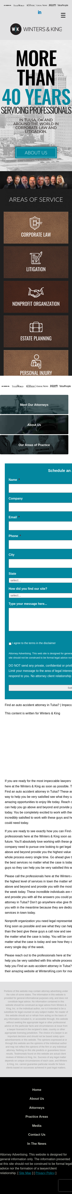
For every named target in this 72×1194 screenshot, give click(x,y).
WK (36, 29)
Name (14, 479)
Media (36, 1126)
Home (36, 1090)
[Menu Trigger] (63, 15)
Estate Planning (35, 338)
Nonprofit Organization (36, 303)
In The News (36, 1144)
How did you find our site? (28, 588)
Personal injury (36, 372)
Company (16, 498)
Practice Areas (37, 1116)
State (12, 573)
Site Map (25, 1173)
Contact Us (37, 1134)
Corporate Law (36, 234)
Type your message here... (28, 603)
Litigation (36, 269)
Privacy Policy (45, 1173)
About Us (36, 152)
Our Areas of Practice (34, 445)
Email (14, 517)
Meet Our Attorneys (34, 404)
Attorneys (36, 1108)
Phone (15, 536)
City (11, 554)
